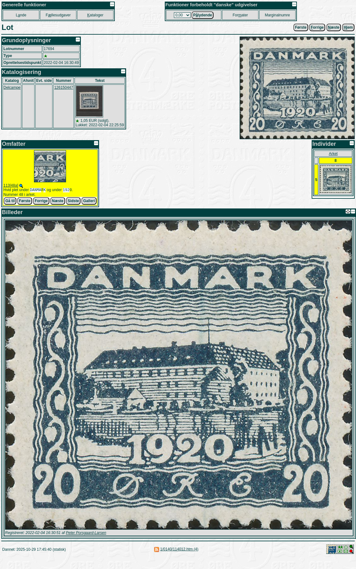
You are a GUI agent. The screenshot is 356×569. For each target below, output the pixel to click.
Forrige (41, 201)
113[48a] (10, 185)
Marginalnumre (277, 15)
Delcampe (11, 87)
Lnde (21, 15)
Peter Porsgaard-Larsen (86, 533)
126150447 (63, 87)
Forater (240, 15)
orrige (317, 27)
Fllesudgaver (58, 15)
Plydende (202, 15)
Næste (58, 201)
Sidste (73, 201)
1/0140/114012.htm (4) (179, 550)
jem (348, 27)
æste (334, 27)
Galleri (89, 201)
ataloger (95, 15)
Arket (333, 153)
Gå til (10, 201)
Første (301, 27)
